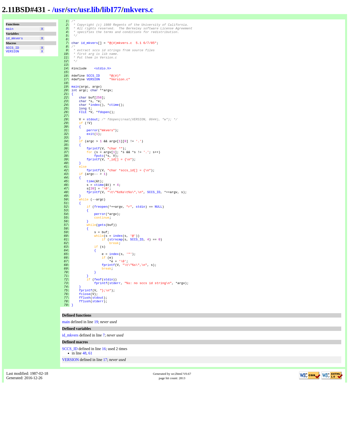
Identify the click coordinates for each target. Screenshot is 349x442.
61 (90, 411)
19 (96, 379)
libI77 (111, 9)
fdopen (103, 131)
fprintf (93, 174)
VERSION (12, 54)
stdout (92, 139)
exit (90, 157)
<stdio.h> (102, 78)
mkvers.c (138, 9)
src (72, 9)
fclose (84, 349)
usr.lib (89, 9)
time (90, 214)
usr (59, 9)
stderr (115, 336)
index (95, 122)
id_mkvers (14, 39)
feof (98, 331)
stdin (140, 244)
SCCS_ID (12, 50)
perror (92, 152)
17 (105, 417)
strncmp (116, 283)
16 (104, 406)
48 (84, 411)
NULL (158, 244)
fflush (84, 353)
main (9, 29)
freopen (100, 244)
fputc (98, 183)
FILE (83, 131)
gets (101, 266)
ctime (114, 122)
